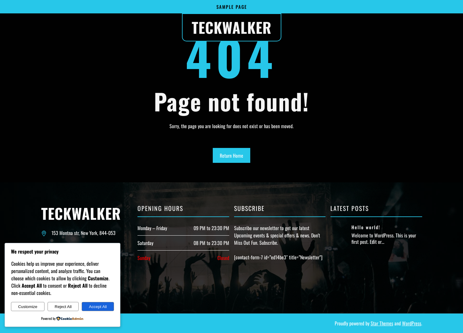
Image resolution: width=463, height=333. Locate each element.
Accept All (98, 306)
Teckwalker (232, 27)
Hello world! (365, 227)
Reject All (63, 306)
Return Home (231, 155)
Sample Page (231, 6)
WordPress (411, 323)
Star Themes (382, 323)
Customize (27, 306)
